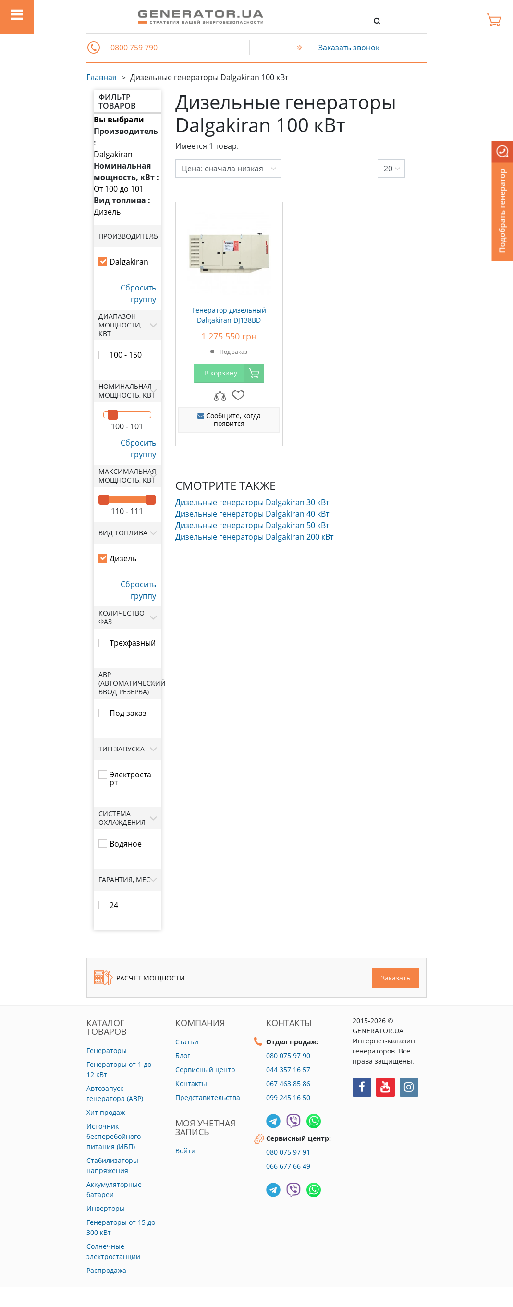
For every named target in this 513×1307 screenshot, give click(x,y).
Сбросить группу (138, 293)
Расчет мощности (139, 977)
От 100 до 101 (119, 188)
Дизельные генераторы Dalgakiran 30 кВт (252, 502)
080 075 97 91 (288, 1152)
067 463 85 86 (288, 1083)
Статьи (186, 1041)
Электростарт (130, 778)
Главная (101, 77)
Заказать (395, 977)
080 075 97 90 (288, 1055)
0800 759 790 (134, 48)
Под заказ (128, 713)
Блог (182, 1055)
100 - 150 (126, 355)
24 (114, 905)
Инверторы (105, 1208)
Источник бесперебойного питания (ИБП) (113, 1136)
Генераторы (106, 1050)
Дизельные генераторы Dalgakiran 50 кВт (252, 525)
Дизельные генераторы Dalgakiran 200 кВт (254, 537)
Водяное (126, 843)
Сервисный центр (205, 1069)
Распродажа (106, 1270)
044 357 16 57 (288, 1069)
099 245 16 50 (288, 1097)
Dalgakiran (113, 154)
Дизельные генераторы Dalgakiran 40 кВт (252, 513)
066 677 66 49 (288, 1166)
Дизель (107, 211)
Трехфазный (133, 643)
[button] (93, 47)
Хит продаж (105, 1112)
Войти (185, 1150)
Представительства (207, 1097)
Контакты (191, 1083)
